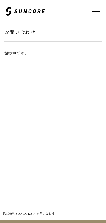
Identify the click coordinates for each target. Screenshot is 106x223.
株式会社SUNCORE (17, 213)
